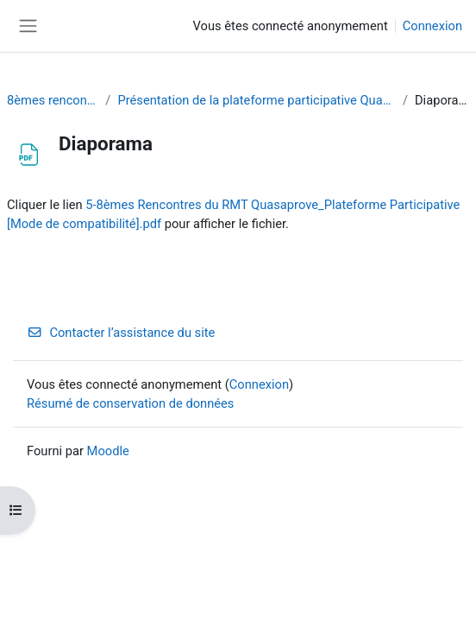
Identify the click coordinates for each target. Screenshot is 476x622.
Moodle (108, 451)
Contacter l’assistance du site (121, 332)
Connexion (432, 26)
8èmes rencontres (52, 100)
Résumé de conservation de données (130, 403)
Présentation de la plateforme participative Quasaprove (256, 100)
